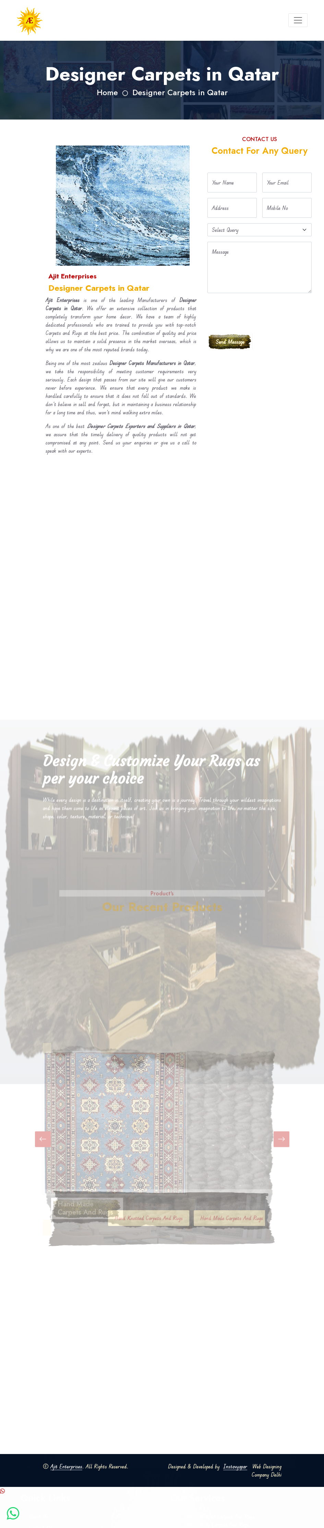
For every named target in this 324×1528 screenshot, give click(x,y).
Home (107, 92)
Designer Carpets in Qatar (180, 92)
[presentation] (259, 312)
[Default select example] (259, 229)
